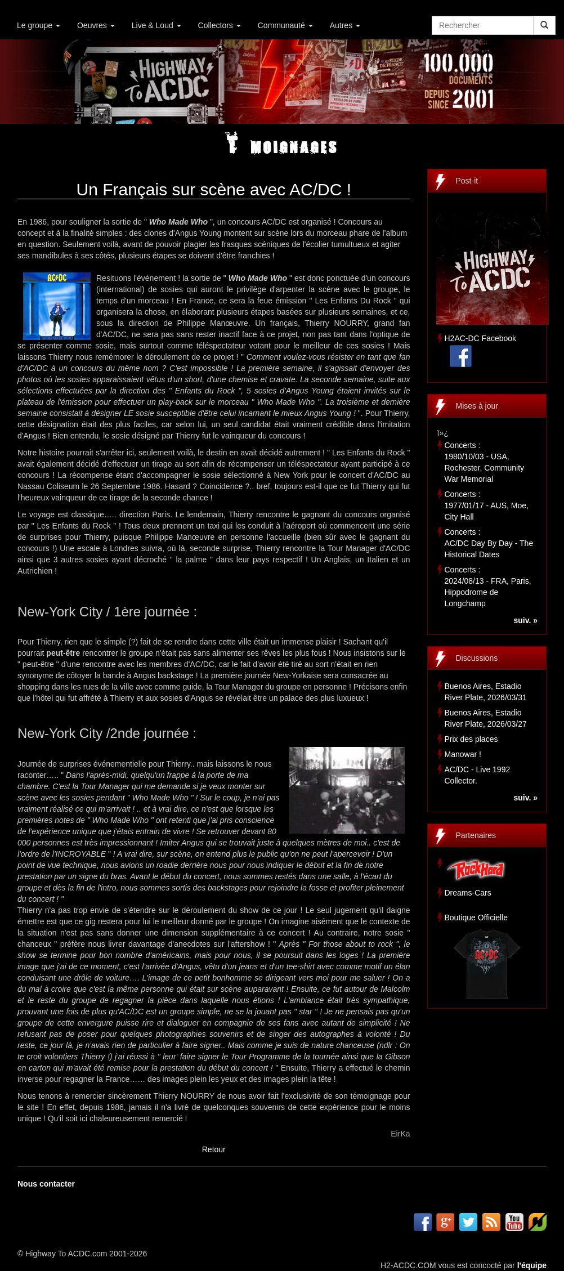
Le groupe (38, 25)
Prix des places (471, 739)
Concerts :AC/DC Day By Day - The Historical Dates (489, 543)
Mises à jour (477, 405)
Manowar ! (463, 754)
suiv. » (525, 620)
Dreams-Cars (468, 892)
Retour (214, 1149)
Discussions (477, 658)
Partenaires (476, 835)
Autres (345, 25)
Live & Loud (156, 25)
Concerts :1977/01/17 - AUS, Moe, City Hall (487, 505)
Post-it (467, 180)
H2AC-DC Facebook (481, 338)
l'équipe (532, 1265)
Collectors (219, 25)
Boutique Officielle (476, 917)
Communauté (285, 25)
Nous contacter (46, 1183)
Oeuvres (96, 25)
